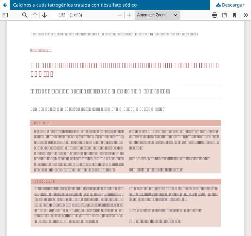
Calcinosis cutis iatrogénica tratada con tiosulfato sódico (75, 5)
